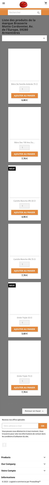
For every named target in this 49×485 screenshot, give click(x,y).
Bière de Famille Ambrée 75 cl (24, 84)
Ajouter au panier (24, 95)
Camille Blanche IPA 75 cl (24, 259)
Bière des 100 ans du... (24, 142)
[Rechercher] (24, 12)
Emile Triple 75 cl (24, 376)
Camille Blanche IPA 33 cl (24, 201)
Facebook (4, 445)
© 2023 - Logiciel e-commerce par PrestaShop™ (21, 481)
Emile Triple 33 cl (24, 317)
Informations (8, 477)
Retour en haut (34, 411)
